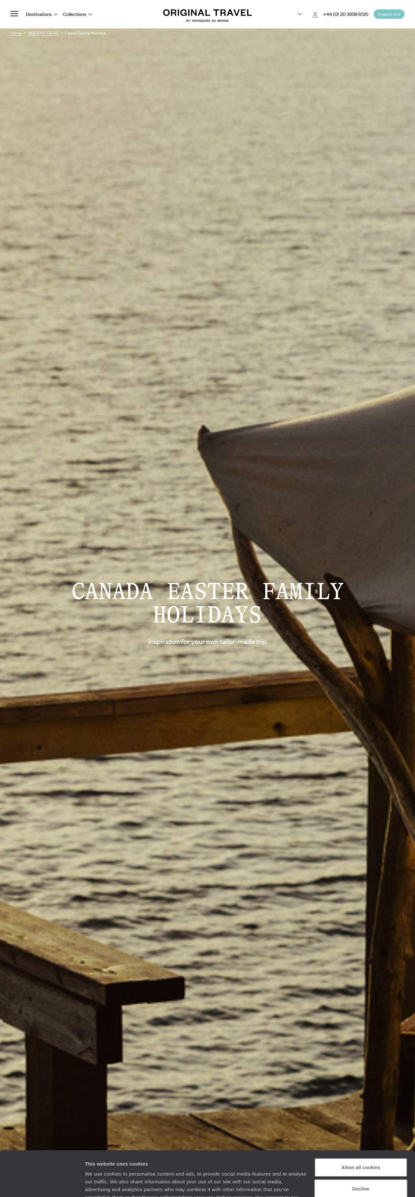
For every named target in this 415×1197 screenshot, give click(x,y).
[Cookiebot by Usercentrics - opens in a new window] (42, 1184)
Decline (360, 1150)
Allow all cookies (361, 1129)
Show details (100, 1184)
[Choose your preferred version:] (294, 14)
